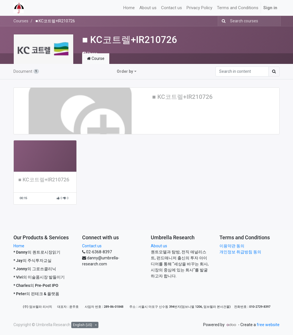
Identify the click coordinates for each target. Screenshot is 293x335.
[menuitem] (129, 7)
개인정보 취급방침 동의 (240, 252)
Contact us (92, 246)
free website (268, 324)
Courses (20, 21)
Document (26, 71)
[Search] (222, 21)
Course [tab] (95, 58)
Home (18, 246)
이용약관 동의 (231, 246)
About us (159, 246)
